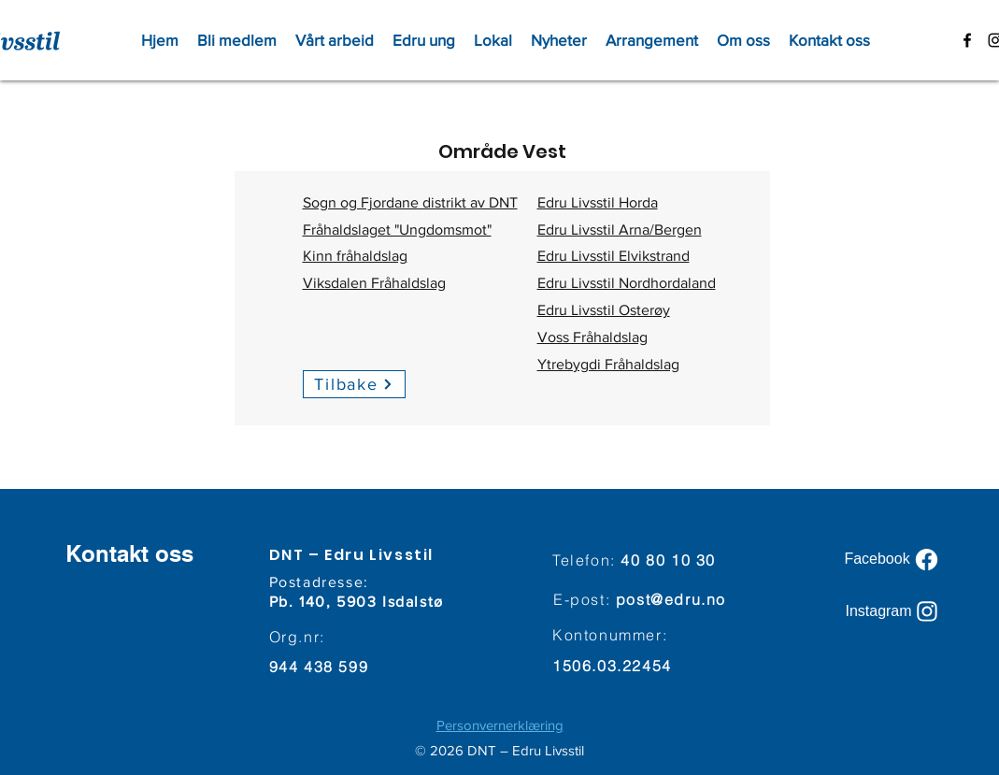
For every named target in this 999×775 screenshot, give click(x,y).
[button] (334, 40)
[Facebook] (893, 559)
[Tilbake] (354, 384)
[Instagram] (893, 611)
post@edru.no (671, 599)
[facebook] (967, 40)
